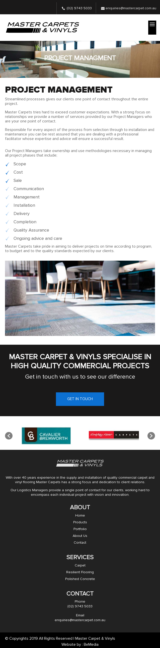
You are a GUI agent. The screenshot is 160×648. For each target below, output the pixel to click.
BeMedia (91, 644)
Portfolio (80, 529)
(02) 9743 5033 (79, 8)
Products (80, 522)
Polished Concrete (80, 579)
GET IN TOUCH (80, 399)
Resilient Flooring (80, 572)
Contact (80, 542)
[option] (46, 435)
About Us (80, 536)
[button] (9, 436)
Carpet (80, 565)
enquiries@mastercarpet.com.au (80, 620)
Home (80, 515)
